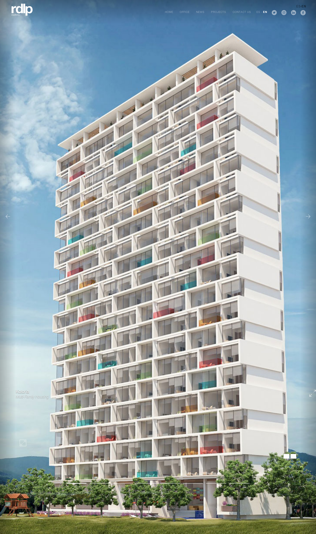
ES (258, 12)
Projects (218, 12)
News (200, 12)
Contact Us (242, 12)
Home (169, 12)
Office (185, 12)
